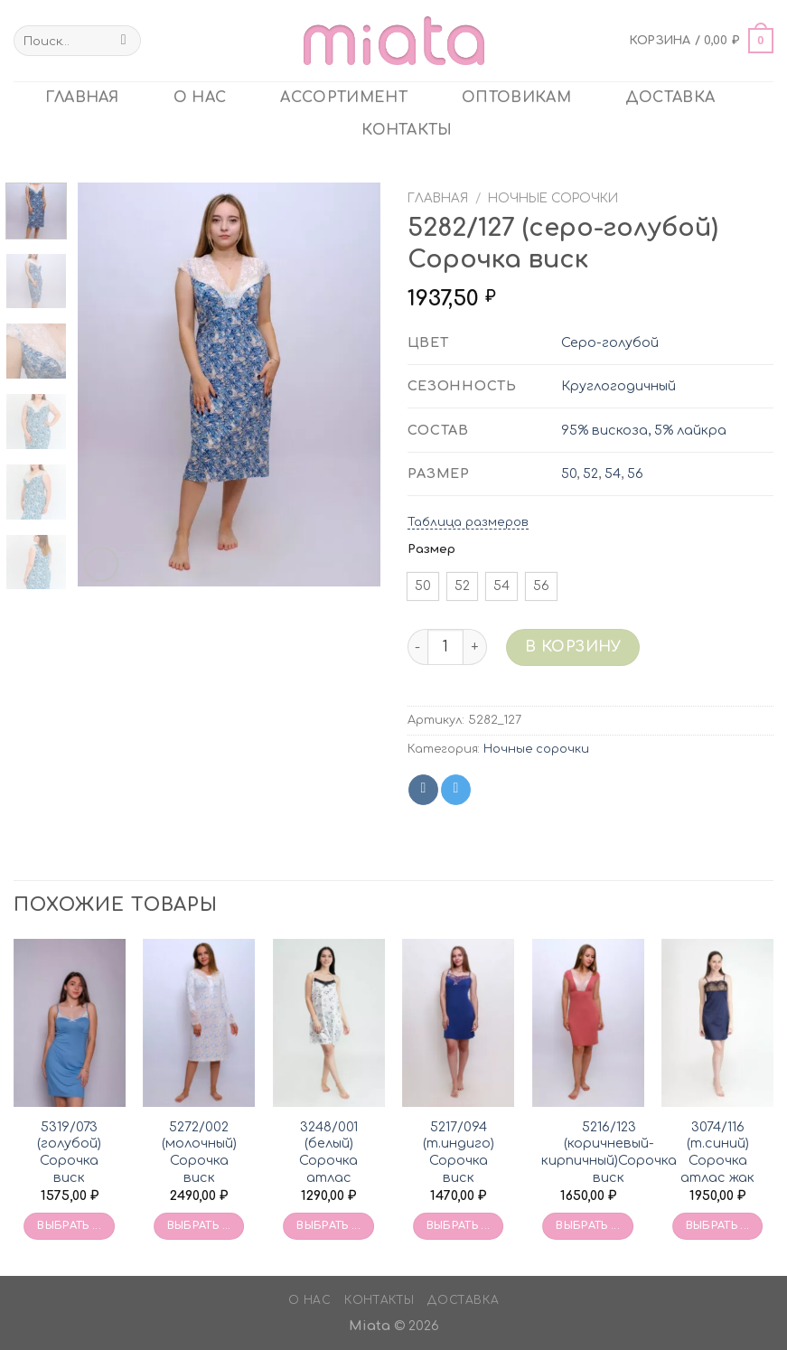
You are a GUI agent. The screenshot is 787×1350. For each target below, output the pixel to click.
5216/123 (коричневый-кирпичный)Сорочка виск (609, 1152)
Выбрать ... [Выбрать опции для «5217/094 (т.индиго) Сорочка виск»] (458, 1226)
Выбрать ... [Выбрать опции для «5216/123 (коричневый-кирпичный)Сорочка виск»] (588, 1226)
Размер (431, 549)
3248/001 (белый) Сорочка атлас (328, 1152)
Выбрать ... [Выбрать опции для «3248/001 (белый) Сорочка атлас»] (328, 1226)
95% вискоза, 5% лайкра (643, 430)
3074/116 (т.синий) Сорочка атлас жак (717, 1152)
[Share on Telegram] (456, 789)
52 (590, 473)
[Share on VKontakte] (423, 789)
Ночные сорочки (553, 198)
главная (82, 97)
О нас (200, 97)
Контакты (407, 130)
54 (612, 473)
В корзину (573, 647)
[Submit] (123, 40)
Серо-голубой (610, 342)
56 (635, 473)
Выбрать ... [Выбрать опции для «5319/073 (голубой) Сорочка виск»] (69, 1226)
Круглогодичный (618, 386)
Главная (438, 198)
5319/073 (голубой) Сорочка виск (69, 1152)
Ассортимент (344, 97)
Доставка (670, 97)
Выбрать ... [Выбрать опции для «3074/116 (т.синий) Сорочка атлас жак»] (718, 1226)
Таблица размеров (468, 522)
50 (568, 473)
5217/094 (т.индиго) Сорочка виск (458, 1152)
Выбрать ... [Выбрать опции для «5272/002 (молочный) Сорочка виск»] (199, 1226)
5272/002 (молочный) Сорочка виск (199, 1152)
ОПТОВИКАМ (516, 97)
